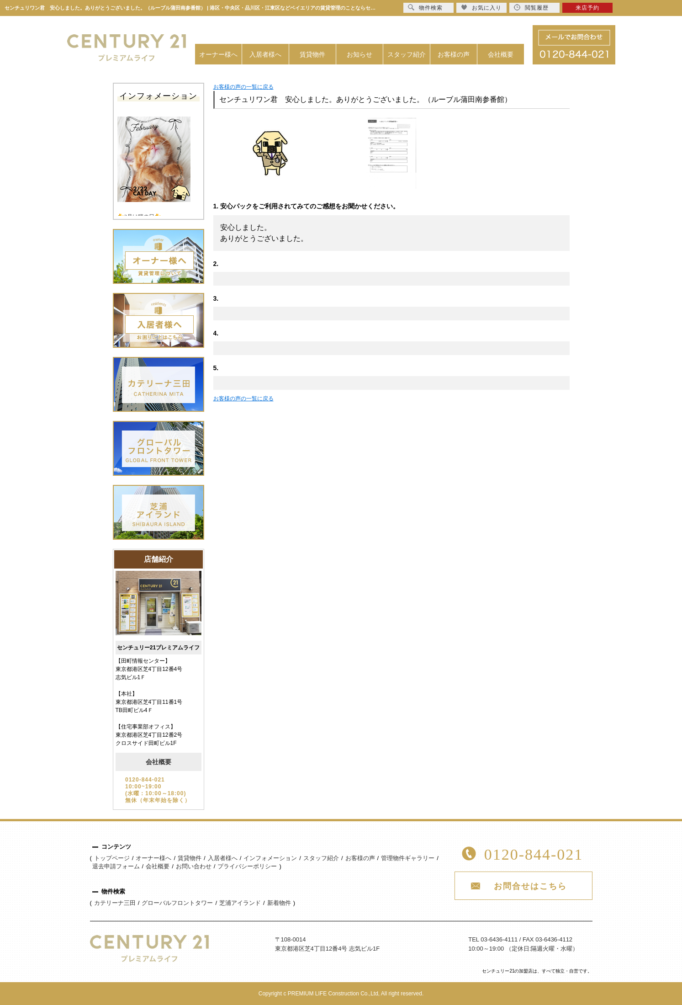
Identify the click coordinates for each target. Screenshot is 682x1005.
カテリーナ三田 (115, 902)
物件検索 (425, 7)
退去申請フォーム (116, 866)
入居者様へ (265, 54)
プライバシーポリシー (247, 866)
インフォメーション (270, 858)
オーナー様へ (218, 54)
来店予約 (587, 8)
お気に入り (481, 7)
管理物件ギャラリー (407, 858)
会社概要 (500, 54)
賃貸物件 (312, 54)
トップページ (112, 858)
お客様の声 (454, 54)
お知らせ (359, 54)
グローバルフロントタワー (177, 902)
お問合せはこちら (530, 886)
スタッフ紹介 (406, 54)
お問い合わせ (193, 866)
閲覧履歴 (531, 7)
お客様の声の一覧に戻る (243, 87)
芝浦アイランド (240, 902)
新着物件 (279, 902)
